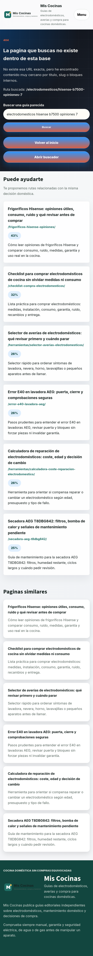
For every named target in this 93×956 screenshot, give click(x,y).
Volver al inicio (46, 143)
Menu (81, 15)
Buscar (46, 127)
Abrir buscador (46, 157)
